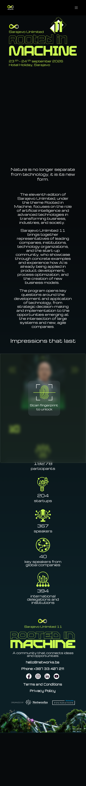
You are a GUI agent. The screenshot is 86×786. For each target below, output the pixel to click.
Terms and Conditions (42, 684)
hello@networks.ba (42, 662)
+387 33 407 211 (49, 668)
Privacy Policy (43, 690)
